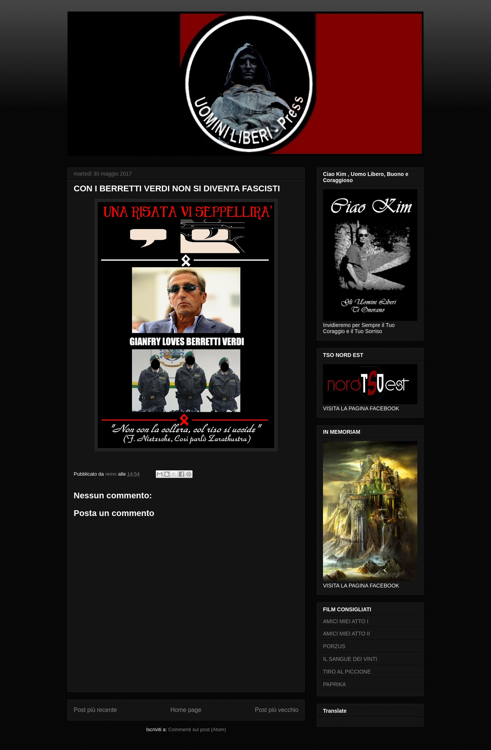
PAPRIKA (334, 684)
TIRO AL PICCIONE (347, 672)
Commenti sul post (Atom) (197, 729)
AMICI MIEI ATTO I (346, 621)
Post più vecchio (276, 710)
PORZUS (334, 646)
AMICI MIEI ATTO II (346, 634)
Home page (185, 710)
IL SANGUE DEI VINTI (350, 659)
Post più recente (95, 710)
